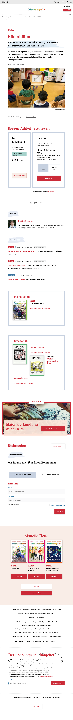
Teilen (29, 202)
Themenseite (36, 402)
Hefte (21, 17)
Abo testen (48, 178)
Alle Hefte (36, 587)
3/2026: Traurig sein (21, 247)
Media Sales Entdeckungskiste (20, 622)
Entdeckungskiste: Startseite (10, 17)
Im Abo (43, 169)
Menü (6, 2)
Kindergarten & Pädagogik (39, 622)
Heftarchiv (28, 17)
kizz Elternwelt (53, 633)
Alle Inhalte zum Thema (52, 429)
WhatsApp (51, 622)
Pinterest (53, 642)
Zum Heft (19, 577)
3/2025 (39, 17)
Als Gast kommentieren (50, 475)
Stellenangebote (61, 622)
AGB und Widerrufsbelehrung (22, 698)
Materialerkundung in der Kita (22, 427)
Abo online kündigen (55, 637)
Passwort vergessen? (13, 505)
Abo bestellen (36, 593)
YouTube (45, 642)
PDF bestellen (20, 175)
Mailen (40, 202)
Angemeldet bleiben (57, 505)
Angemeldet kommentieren (22, 475)
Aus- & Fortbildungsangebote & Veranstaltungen (36, 626)
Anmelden (51, 191)
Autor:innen (42, 614)
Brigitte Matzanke (17, 64)
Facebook (29, 642)
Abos (59, 610)
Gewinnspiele (40, 618)
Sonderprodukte (46, 610)
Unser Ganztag (43, 633)
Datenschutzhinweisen (46, 677)
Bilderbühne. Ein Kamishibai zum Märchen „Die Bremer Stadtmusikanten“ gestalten (25, 20)
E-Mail (10, 488)
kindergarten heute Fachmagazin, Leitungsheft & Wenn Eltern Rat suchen (36, 629)
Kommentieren (58, 446)
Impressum (56, 698)
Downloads (50, 614)
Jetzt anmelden (57, 684)
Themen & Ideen (24, 610)
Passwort (12, 496)
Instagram (38, 642)
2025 (34, 17)
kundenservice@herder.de (39, 637)
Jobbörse (67, 6)
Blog (54, 610)
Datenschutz (36, 698)
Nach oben (36, 707)
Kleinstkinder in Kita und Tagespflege (26, 633)
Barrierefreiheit (46, 698)
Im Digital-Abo (54, 168)
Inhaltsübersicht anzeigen (40, 308)
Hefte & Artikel (35, 610)
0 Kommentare (31, 117)
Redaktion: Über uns (31, 614)
